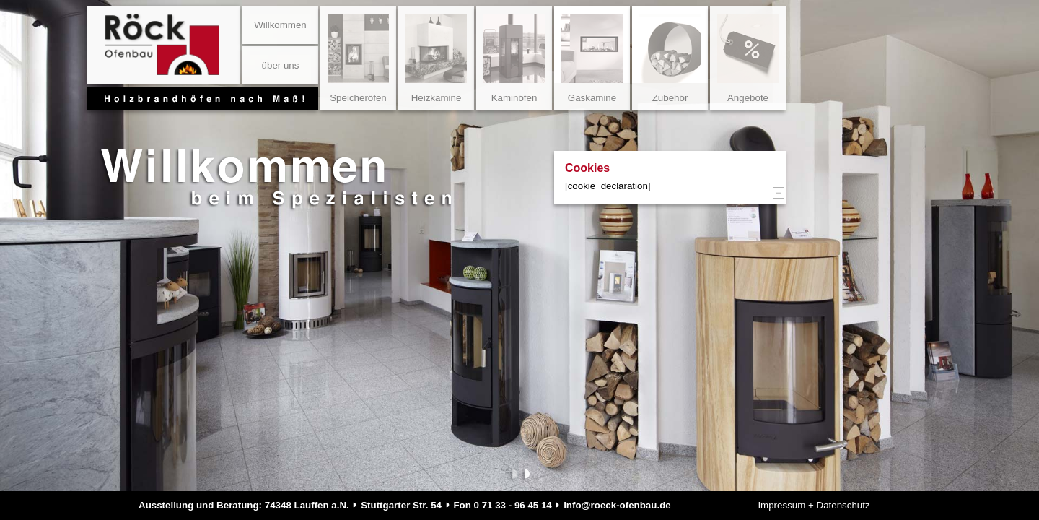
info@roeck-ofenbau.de (617, 505)
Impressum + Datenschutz (813, 505)
